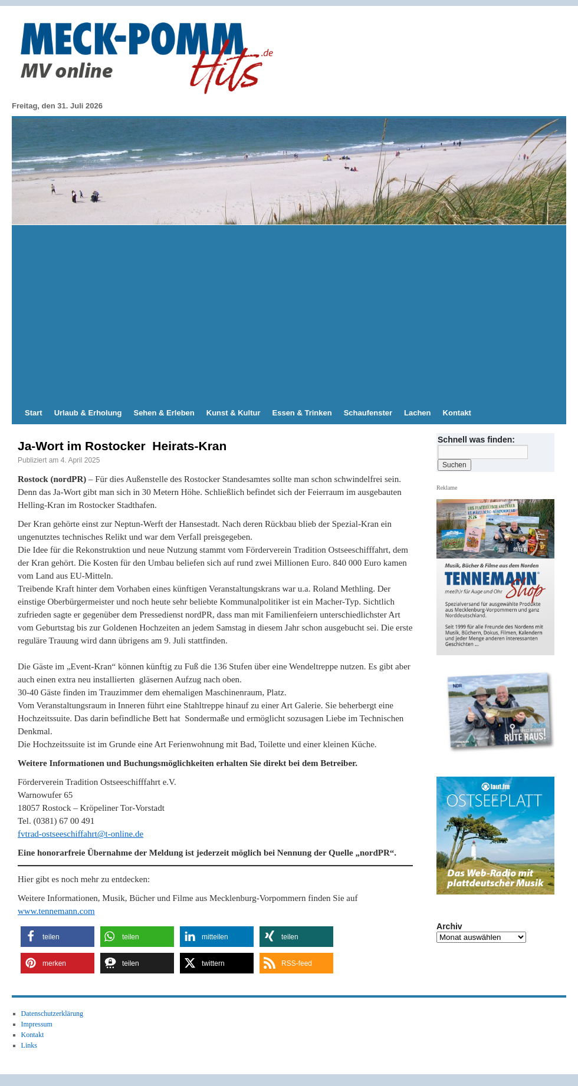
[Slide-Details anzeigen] (500, 716)
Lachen (417, 412)
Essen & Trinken (302, 412)
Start (33, 412)
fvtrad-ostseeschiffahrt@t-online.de (80, 834)
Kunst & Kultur (233, 412)
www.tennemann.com (56, 911)
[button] (57, 936)
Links (29, 1045)
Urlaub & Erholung (88, 412)
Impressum (36, 1024)
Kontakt (457, 412)
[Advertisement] (289, 313)
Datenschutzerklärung (52, 1013)
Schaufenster (368, 412)
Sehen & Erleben (163, 412)
